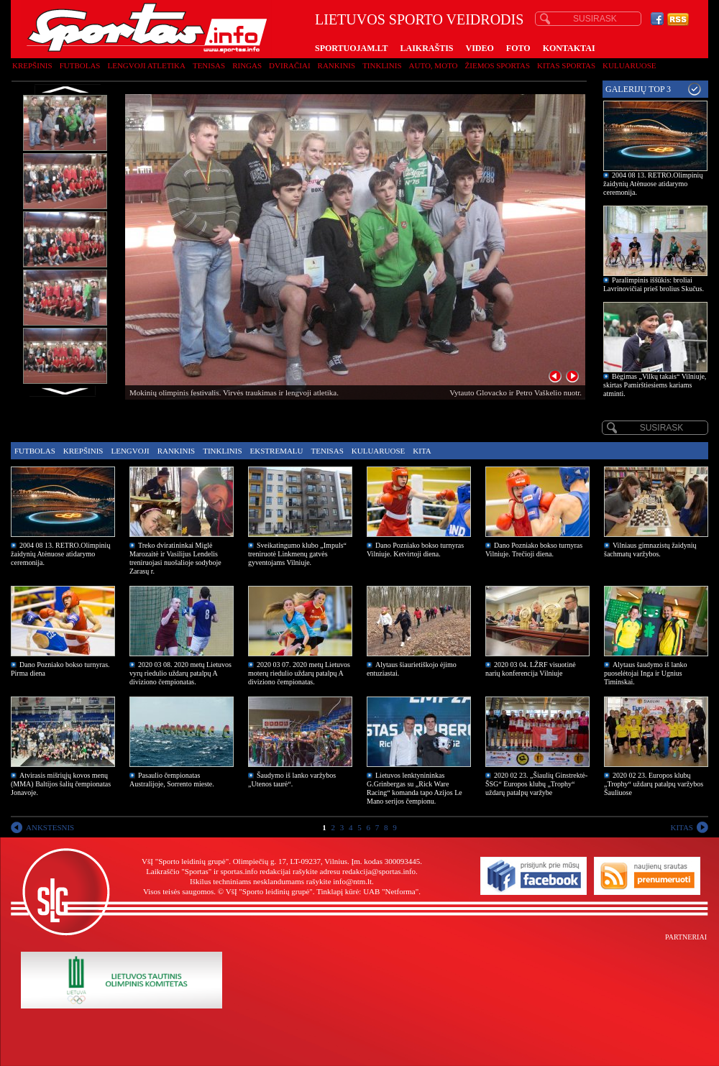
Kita (422, 450)
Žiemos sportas (497, 65)
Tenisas (209, 65)
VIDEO (480, 48)
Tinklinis (381, 65)
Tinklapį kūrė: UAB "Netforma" (367, 891)
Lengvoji (130, 450)
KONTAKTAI (569, 48)
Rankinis (337, 65)
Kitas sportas (566, 65)
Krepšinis (32, 65)
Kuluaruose (629, 65)
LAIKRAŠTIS (426, 48)
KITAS (681, 827)
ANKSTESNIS (50, 827)
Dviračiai (289, 65)
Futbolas (80, 65)
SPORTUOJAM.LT (351, 48)
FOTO (518, 48)
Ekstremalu (276, 450)
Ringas (247, 65)
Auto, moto (433, 65)
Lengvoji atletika (146, 65)
